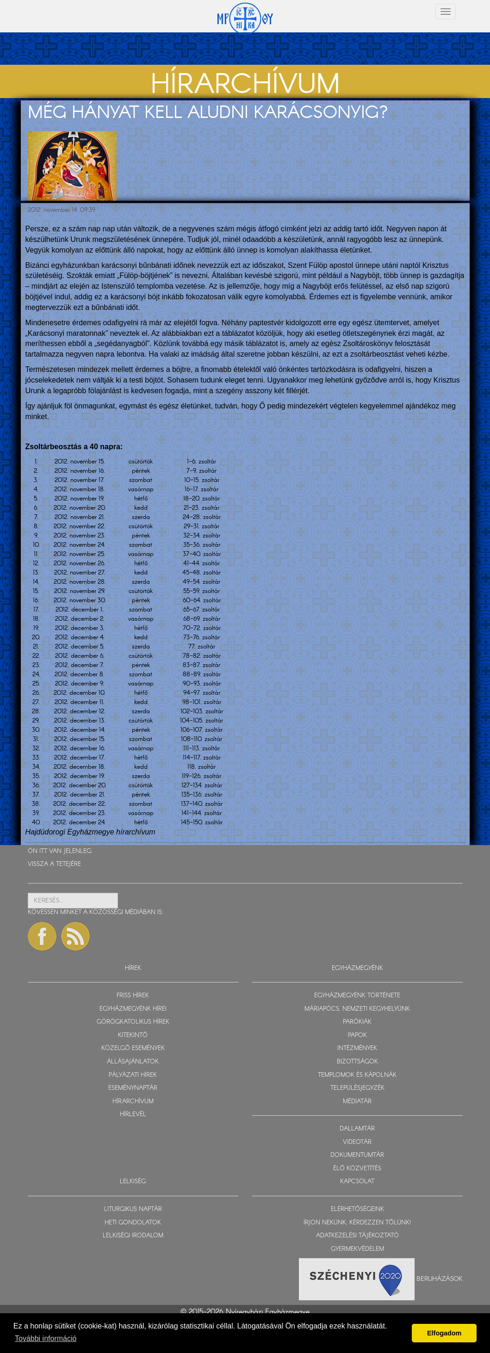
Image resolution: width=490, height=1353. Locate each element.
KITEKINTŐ (133, 1035)
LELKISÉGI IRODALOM (133, 1235)
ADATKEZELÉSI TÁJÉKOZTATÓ (357, 1235)
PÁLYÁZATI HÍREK (133, 1075)
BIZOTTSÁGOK (357, 1061)
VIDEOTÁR (357, 1142)
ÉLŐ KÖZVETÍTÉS (357, 1168)
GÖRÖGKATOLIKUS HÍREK (133, 1022)
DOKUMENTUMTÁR (357, 1155)
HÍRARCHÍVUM (133, 1101)
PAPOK (357, 1035)
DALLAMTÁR (357, 1128)
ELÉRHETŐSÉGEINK (357, 1209)
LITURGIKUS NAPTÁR (133, 1209)
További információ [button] (45, 1338)
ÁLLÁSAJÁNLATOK (133, 1061)
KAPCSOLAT (357, 1181)
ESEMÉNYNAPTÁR (132, 1088)
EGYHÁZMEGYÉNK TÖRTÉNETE (357, 995)
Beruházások (439, 1279)
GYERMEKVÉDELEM (357, 1249)
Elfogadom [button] (444, 1333)
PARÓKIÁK (357, 1022)
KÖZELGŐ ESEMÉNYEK (133, 1048)
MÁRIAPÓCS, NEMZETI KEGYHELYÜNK (357, 1009)
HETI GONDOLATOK (133, 1222)
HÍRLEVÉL (133, 1114)
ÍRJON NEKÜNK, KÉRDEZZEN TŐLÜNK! (357, 1222)
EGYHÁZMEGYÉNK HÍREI (133, 1009)
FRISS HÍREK (133, 995)
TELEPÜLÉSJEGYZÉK (357, 1088)
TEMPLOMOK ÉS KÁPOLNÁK (357, 1075)
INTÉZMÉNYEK (357, 1048)
